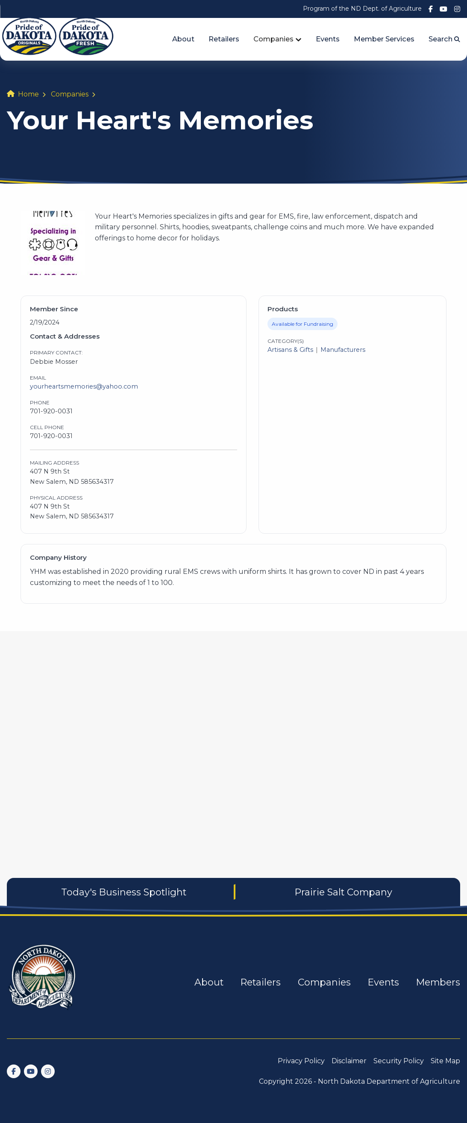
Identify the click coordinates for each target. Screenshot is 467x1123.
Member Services (384, 39)
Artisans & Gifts (290, 350)
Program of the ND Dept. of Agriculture (362, 8)
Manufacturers (342, 350)
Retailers (224, 39)
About (183, 39)
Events (328, 39)
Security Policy (398, 1061)
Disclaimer (349, 1061)
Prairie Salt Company (343, 892)
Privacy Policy (301, 1061)
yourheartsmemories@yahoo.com (84, 386)
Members (438, 982)
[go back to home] (43, 982)
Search (444, 39)
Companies (273, 39)
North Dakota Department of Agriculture (389, 1081)
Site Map (445, 1061)
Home (28, 94)
